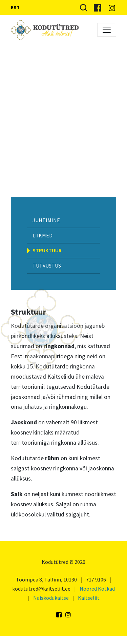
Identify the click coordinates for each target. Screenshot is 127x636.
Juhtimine (46, 220)
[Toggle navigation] (106, 30)
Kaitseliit (89, 597)
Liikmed (42, 235)
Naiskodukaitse (51, 597)
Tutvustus (47, 265)
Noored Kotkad (97, 588)
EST (15, 7)
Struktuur (47, 250)
